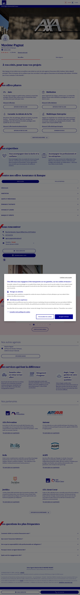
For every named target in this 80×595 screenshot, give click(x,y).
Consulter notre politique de (20, 312)
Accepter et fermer (64, 316)
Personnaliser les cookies (45, 316)
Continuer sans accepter (66, 277)
